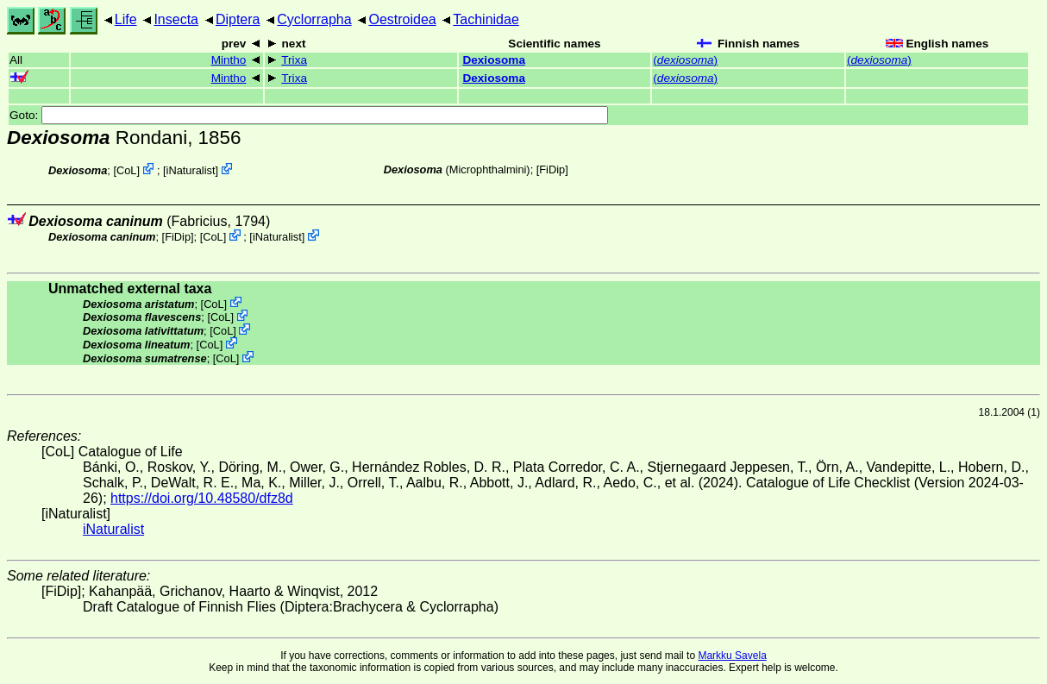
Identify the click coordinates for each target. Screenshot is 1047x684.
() (685, 59)
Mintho (229, 59)
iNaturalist (191, 170)
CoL (126, 170)
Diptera (238, 19)
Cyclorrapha (314, 19)
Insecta (176, 19)
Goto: (308, 115)
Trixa (294, 59)
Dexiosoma (493, 59)
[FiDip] (552, 169)
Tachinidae (486, 19)
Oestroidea (402, 19)
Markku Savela (732, 655)
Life (126, 19)
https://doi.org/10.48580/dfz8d (201, 498)
